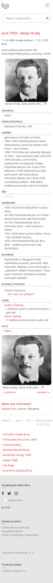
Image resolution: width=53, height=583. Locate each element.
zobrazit (9, 196)
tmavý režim (15, 500)
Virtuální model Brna (16, 434)
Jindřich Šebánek (14, 305)
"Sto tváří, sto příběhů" (20, 294)
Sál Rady (8, 465)
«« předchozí (9, 392)
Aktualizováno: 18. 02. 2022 (44, 422)
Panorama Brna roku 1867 (19, 439)
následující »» (43, 392)
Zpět (18, 420)
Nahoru (6, 420)
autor (5, 326)
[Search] (26, 18)
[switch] (4, 500)
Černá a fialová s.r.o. (14, 570)
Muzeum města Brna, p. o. (18, 552)
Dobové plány (11, 445)
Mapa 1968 (9, 460)
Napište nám (9, 408)
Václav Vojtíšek (13, 316)
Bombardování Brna (15, 450)
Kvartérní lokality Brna (17, 470)
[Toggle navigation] (47, 5)
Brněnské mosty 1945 (16, 455)
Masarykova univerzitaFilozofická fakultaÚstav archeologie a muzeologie (20, 531)
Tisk (28, 420)
